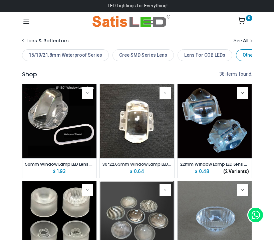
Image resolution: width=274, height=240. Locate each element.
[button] (87, 93)
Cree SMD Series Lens (143, 55)
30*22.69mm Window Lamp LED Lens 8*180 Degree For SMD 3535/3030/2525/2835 (137, 164)
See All (243, 40)
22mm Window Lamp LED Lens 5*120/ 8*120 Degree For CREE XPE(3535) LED (214, 164)
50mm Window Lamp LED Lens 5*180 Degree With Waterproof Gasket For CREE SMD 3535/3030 (59, 164)
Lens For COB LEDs (204, 55)
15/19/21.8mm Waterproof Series (65, 55)
